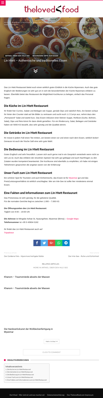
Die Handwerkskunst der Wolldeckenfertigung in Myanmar (20, 319)
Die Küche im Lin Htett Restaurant (19, 358)
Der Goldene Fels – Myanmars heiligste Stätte (25, 254)
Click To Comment (51, 341)
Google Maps (73, 219)
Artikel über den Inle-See (61, 22)
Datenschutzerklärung (55, 384)
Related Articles (50, 264)
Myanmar (73, 178)
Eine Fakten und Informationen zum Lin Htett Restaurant (27, 368)
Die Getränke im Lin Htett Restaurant (20, 360)
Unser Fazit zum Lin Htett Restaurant (20, 366)
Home (6, 22)
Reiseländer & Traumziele (21, 22)
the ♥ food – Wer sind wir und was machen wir (27, 384)
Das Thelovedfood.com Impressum (80, 384)
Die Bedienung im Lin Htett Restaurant (20, 363)
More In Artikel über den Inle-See (50, 267)
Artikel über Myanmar (41, 22)
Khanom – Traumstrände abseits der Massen (27, 277)
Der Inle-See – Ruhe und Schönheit (77, 254)
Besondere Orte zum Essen (45, 56)
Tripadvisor (9, 232)
